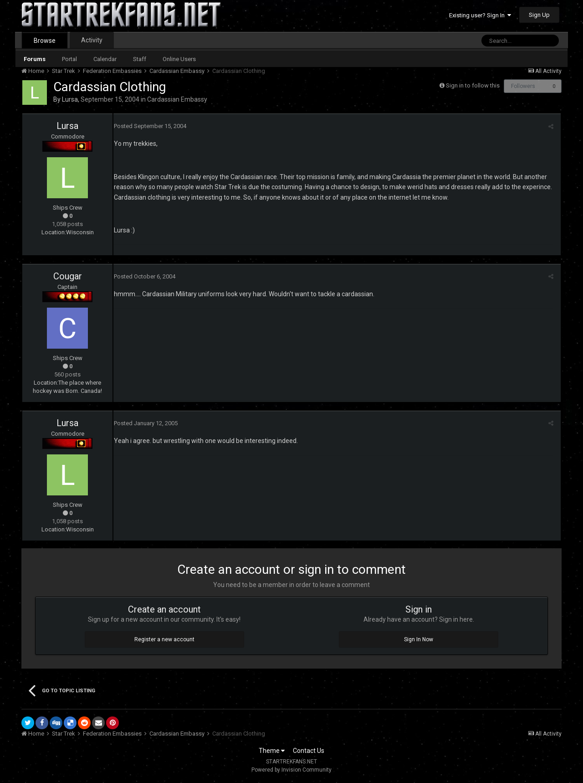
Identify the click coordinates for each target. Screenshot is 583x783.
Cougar (67, 276)
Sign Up (539, 14)
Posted (149, 126)
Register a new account (164, 639)
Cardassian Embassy (177, 99)
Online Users (179, 59)
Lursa (70, 99)
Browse (45, 40)
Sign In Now (418, 639)
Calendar (105, 59)
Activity (91, 40)
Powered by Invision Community (291, 770)
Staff (139, 59)
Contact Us (308, 750)
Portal (69, 59)
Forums (35, 59)
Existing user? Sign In (480, 15)
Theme (272, 750)
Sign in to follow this (473, 85)
